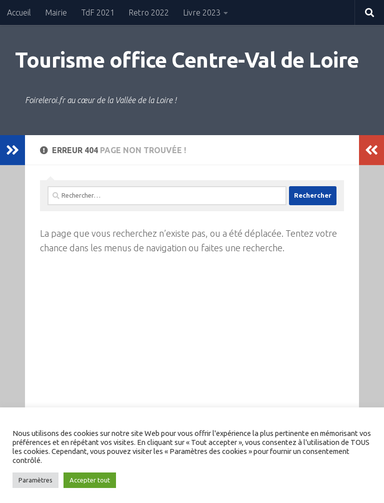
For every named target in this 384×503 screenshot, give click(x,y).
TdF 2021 (97, 12)
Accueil (19, 12)
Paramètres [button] (35, 479)
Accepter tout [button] (90, 479)
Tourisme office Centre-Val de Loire (187, 60)
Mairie (56, 12)
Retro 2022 (148, 12)
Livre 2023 (201, 12)
